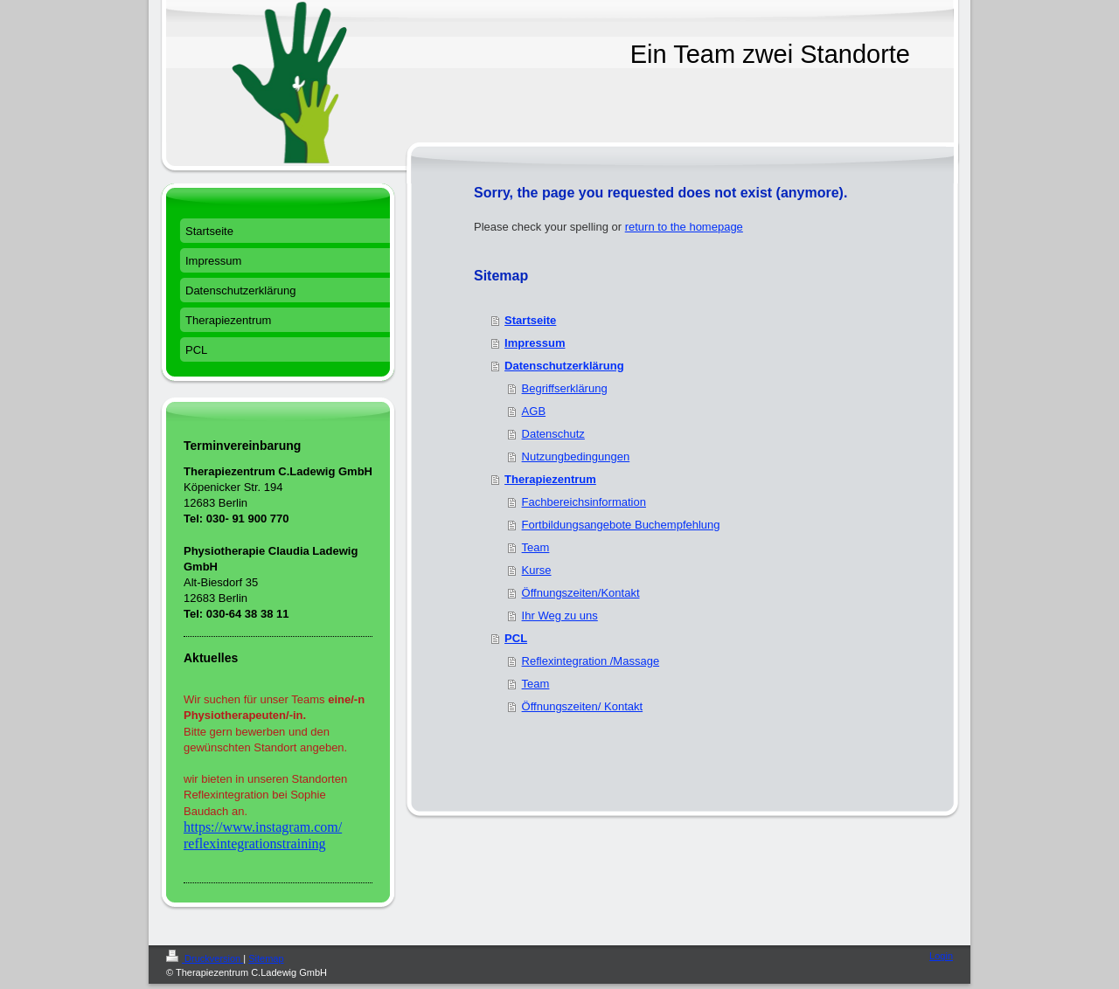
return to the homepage (684, 226)
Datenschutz (553, 433)
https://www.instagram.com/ (263, 827)
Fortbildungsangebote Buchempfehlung (621, 524)
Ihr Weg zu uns (560, 615)
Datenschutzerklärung (564, 365)
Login (941, 956)
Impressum (534, 342)
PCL (515, 638)
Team (536, 547)
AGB (534, 411)
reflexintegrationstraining (255, 843)
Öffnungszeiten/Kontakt (581, 592)
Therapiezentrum (550, 479)
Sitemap (265, 958)
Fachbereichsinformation (584, 501)
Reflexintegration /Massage (591, 660)
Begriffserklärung (565, 388)
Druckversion (204, 958)
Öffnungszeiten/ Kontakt (582, 706)
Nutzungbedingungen (576, 456)
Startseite (530, 320)
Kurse (537, 570)
